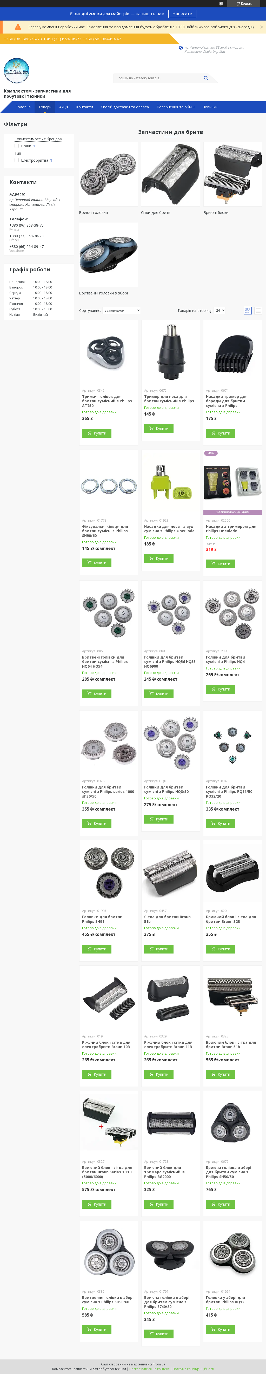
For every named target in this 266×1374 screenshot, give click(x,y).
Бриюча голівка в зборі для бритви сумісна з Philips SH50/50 (228, 1172)
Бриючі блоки (216, 212)
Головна (23, 107)
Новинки (209, 107)
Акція (63, 107)
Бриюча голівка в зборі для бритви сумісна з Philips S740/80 (166, 1302)
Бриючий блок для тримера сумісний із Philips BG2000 (164, 1172)
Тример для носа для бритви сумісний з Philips (169, 399)
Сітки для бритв (155, 212)
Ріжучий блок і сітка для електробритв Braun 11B (168, 1044)
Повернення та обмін (176, 107)
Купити (100, 433)
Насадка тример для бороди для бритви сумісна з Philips (227, 401)
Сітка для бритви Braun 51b (167, 919)
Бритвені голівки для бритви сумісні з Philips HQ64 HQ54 (105, 662)
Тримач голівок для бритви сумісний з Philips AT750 (107, 401)
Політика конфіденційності (193, 1369)
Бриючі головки (93, 212)
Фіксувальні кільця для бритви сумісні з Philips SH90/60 (105, 531)
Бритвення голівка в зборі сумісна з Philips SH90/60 (108, 1300)
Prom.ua (159, 1364)
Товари (44, 107)
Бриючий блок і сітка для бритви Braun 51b (231, 1044)
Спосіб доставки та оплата (125, 107)
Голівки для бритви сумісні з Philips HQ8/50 (166, 789)
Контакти (84, 107)
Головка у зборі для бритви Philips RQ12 (225, 1300)
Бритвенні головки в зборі (103, 292)
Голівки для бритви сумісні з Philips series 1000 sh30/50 (108, 792)
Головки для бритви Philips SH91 (102, 919)
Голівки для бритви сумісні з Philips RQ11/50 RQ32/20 (229, 792)
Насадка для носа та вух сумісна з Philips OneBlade (169, 529)
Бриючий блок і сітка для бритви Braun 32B (231, 919)
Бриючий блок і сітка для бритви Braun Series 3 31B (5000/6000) (107, 1172)
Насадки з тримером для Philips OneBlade (231, 529)
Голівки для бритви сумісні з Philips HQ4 (225, 659)
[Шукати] (206, 78)
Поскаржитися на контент (149, 1369)
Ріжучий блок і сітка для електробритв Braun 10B (106, 1044)
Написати (182, 14)
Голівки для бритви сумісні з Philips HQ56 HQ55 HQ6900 (170, 662)
